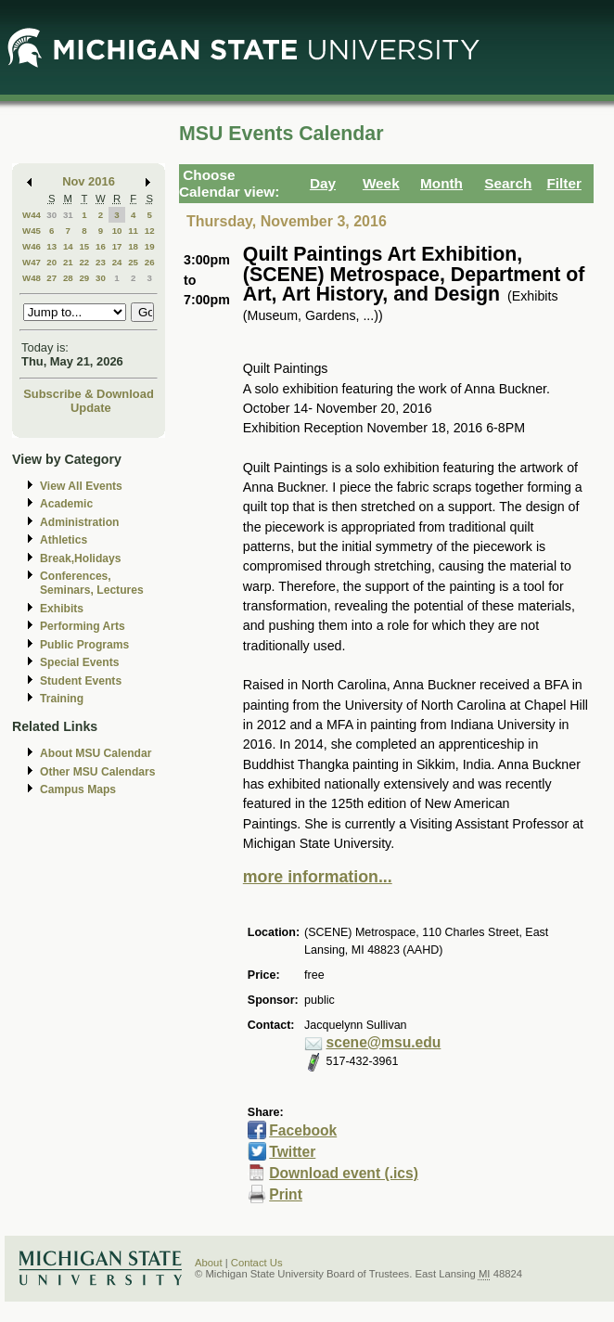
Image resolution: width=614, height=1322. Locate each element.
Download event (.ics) (343, 1173)
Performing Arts (82, 626)
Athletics (63, 539)
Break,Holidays (81, 558)
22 (84, 262)
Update (90, 408)
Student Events (81, 680)
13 (51, 246)
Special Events (79, 662)
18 (133, 246)
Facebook (303, 1130)
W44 (31, 215)
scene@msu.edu (383, 1042)
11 (133, 230)
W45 (31, 230)
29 (84, 278)
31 (68, 215)
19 (150, 246)
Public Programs (84, 644)
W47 (31, 262)
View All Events (81, 486)
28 (68, 278)
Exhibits (61, 608)
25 (133, 262)
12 (150, 230)
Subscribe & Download (88, 394)
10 (117, 230)
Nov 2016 (88, 181)
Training (61, 698)
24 (117, 262)
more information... (317, 876)
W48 (31, 278)
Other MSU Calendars (98, 771)
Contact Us (257, 1262)
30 (51, 215)
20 (51, 262)
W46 (31, 246)
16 (101, 246)
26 (150, 262)
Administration (79, 522)
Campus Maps (78, 789)
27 (51, 278)
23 (101, 262)
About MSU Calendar (95, 753)
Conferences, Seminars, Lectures (92, 583)
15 (84, 246)
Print (285, 1194)
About (209, 1262)
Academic (66, 503)
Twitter (292, 1152)
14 (68, 246)
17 (117, 246)
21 (68, 262)
